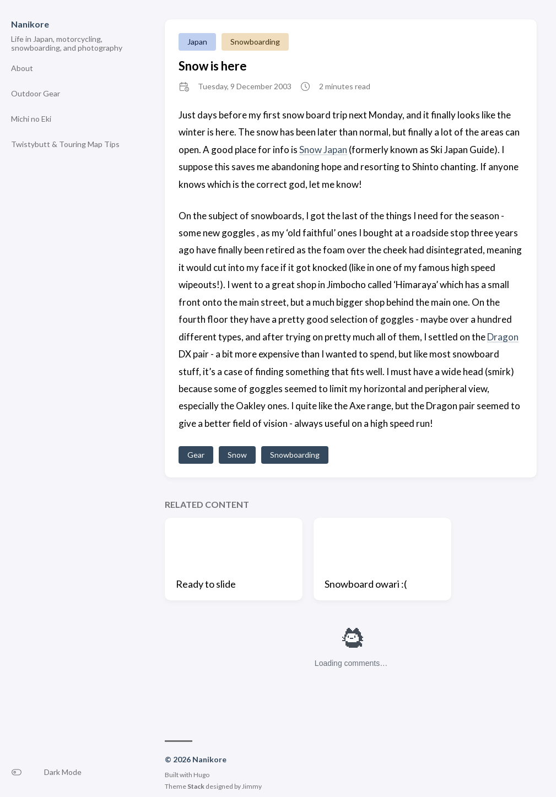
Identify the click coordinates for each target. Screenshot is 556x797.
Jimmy (252, 786)
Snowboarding (255, 41)
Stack (195, 786)
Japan (197, 41)
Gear (195, 454)
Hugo (201, 775)
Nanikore (30, 24)
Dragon (503, 337)
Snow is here (213, 65)
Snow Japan (323, 149)
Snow (237, 454)
